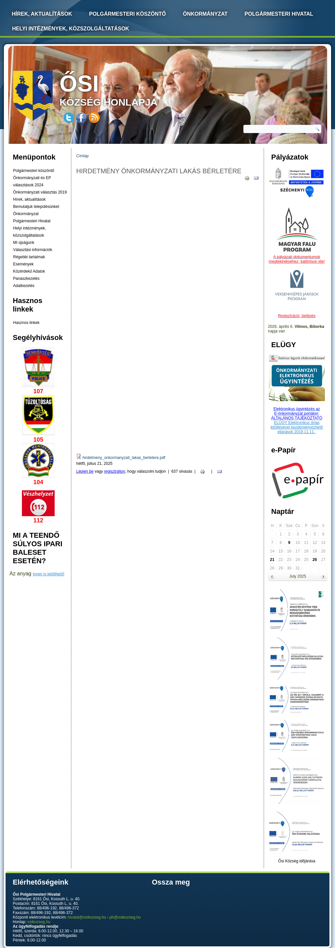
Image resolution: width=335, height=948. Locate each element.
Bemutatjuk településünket (36, 206)
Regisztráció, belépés (297, 315)
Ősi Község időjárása (296, 861)
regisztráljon (114, 471)
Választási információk (32, 249)
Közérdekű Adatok (29, 271)
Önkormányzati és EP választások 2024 (32, 181)
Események (23, 264)
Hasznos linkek (26, 322)
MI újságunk (23, 242)
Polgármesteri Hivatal (279, 14)
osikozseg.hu (38, 922)
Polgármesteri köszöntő (127, 14)
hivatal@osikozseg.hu (87, 917)
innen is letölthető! (48, 574)
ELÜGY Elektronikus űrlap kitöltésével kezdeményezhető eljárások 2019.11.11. (297, 427)
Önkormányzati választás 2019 (40, 192)
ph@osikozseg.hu (125, 917)
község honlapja (124, 89)
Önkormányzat (205, 14)
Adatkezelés (23, 285)
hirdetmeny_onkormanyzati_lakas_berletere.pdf (123, 457)
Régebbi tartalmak (29, 257)
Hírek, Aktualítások (42, 14)
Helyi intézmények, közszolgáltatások (70, 28)
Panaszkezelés (26, 278)
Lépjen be (85, 471)
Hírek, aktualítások (29, 199)
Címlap (82, 156)
